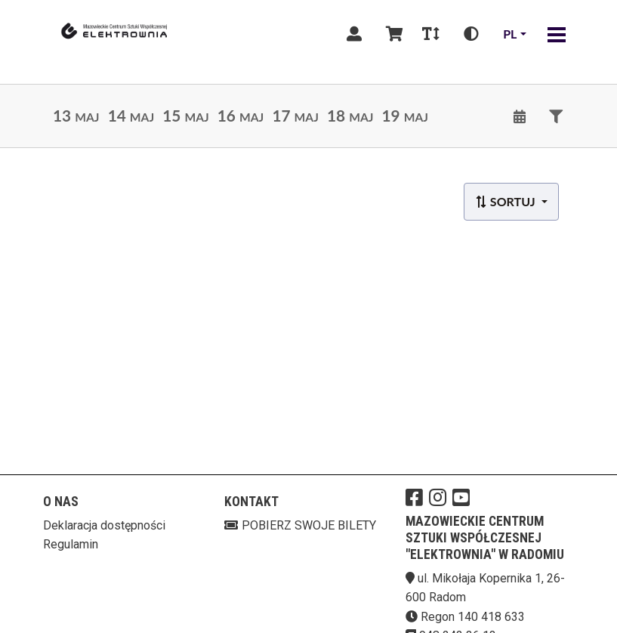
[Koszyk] (392, 34)
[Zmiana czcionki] (431, 34)
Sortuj (506, 201)
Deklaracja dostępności (104, 525)
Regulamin (70, 544)
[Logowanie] (354, 34)
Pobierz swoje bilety (300, 525)
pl (510, 33)
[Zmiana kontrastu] (471, 34)
